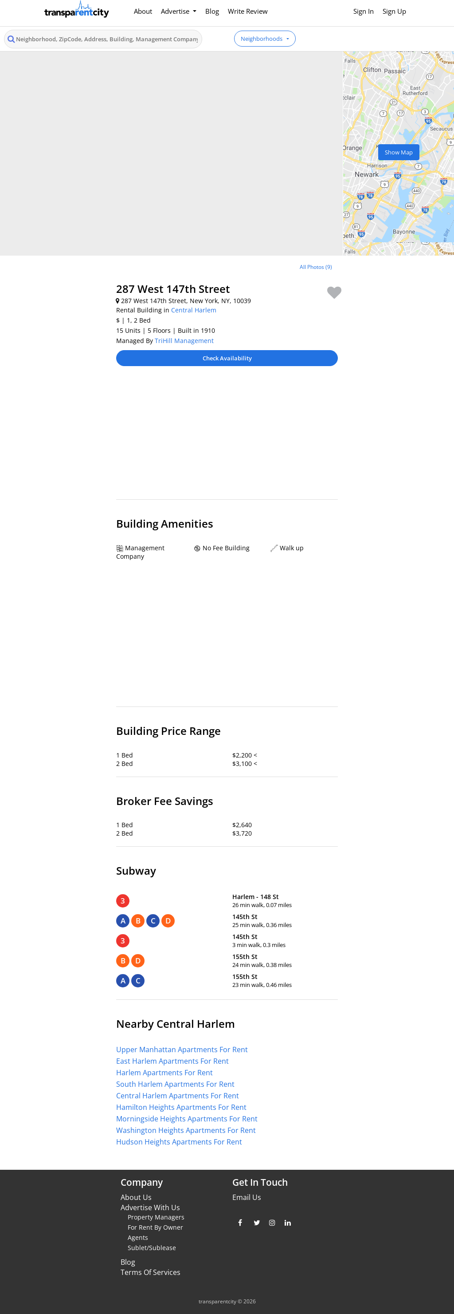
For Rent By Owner (155, 1227)
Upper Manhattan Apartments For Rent (182, 1049)
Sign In (363, 11)
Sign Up (394, 11)
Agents (138, 1237)
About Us (136, 1197)
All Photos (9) (316, 267)
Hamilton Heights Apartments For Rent (181, 1107)
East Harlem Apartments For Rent (172, 1061)
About (143, 11)
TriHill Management (184, 340)
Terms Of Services (150, 1272)
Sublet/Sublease (152, 1247)
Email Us (246, 1197)
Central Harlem (193, 310)
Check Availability (227, 358)
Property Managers (156, 1217)
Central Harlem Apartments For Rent (177, 1096)
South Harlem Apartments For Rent (175, 1084)
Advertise (176, 11)
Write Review (248, 11)
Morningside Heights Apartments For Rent (187, 1119)
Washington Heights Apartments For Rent (186, 1130)
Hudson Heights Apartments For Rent (179, 1142)
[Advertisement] (227, 437)
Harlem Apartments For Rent (164, 1072)
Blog (212, 11)
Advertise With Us (150, 1207)
